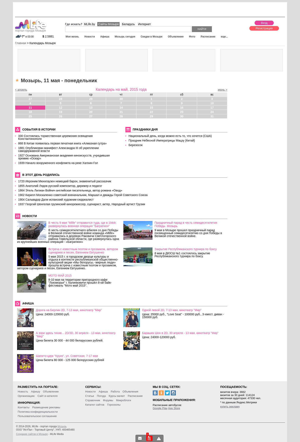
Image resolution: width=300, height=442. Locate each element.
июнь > (222, 89)
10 (212, 103)
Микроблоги (123, 400)
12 (60, 107)
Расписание (208, 36)
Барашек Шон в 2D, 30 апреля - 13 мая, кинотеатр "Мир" (180, 333)
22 (151, 112)
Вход (264, 23)
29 (90, 99)
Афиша (104, 36)
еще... (224, 36)
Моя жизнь (72, 36)
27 (30, 99)
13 (90, 107)
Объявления (176, 36)
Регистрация (264, 28)
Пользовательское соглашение (37, 416)
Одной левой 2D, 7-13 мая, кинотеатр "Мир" (171, 310)
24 (212, 112)
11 (30, 107)
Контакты (23, 407)
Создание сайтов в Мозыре (32, 434)
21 (121, 112)
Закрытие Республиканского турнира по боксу (186, 249)
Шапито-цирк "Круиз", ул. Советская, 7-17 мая (67, 356)
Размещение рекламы (46, 407)
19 (60, 112)
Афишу (35, 391)
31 (212, 116)
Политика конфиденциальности (38, 411)
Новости (89, 36)
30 (121, 99)
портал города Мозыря (30, 29)
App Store (174, 408)
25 (30, 116)
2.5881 (48, 36)
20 (90, 112)
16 (182, 107)
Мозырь (62, 426)
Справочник (92, 400)
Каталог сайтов (94, 404)
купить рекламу (230, 406)
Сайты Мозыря (108, 24)
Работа (115, 391)
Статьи (89, 395)
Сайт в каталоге (48, 395)
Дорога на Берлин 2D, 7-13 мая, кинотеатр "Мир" (69, 310)
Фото (192, 36)
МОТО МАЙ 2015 (59, 275)
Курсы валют (117, 395)
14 (121, 107)
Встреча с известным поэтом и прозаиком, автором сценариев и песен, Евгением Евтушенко (83, 250)
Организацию (26, 395)
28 (60, 99)
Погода (101, 395)
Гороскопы (114, 404)
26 (60, 116)
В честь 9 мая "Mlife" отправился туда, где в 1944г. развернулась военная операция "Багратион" (82, 224)
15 (151, 107)
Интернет (144, 24)
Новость (23, 391)
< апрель (21, 89)
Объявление (51, 391)
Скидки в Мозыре (151, 36)
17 (212, 107)
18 (30, 112)
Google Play (160, 408)
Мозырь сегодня (125, 36)
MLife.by (89, 24)
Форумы (108, 400)
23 (182, 112)
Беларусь (128, 24)
